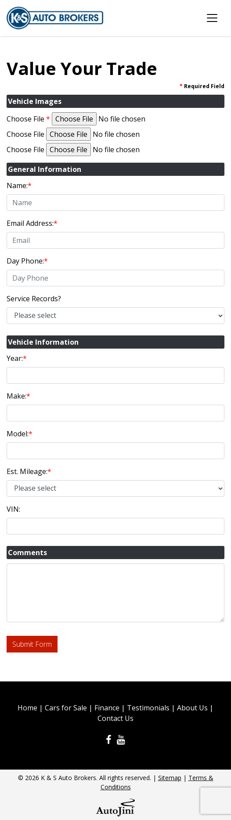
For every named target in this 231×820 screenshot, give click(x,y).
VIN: (13, 509)
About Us (192, 708)
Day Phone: (27, 261)
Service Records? (34, 298)
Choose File (28, 119)
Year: (17, 358)
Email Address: (32, 223)
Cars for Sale (66, 708)
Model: (19, 434)
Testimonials (148, 708)
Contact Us (115, 718)
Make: (18, 396)
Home (27, 708)
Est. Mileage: (29, 471)
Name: (19, 185)
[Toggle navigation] (212, 18)
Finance (106, 708)
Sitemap (169, 778)
